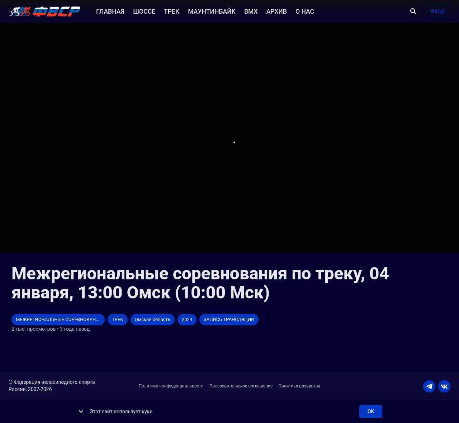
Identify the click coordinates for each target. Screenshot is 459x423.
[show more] (81, 411)
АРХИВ (276, 11)
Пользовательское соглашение (241, 386)
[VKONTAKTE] (444, 386)
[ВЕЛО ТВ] (44, 11)
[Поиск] (413, 11)
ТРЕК (172, 11)
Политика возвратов (299, 386)
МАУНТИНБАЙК (212, 11)
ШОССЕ (144, 11)
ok (370, 411)
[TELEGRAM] (429, 386)
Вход (438, 11)
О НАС (304, 11)
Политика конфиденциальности (171, 386)
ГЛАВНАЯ (110, 11)
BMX (251, 11)
